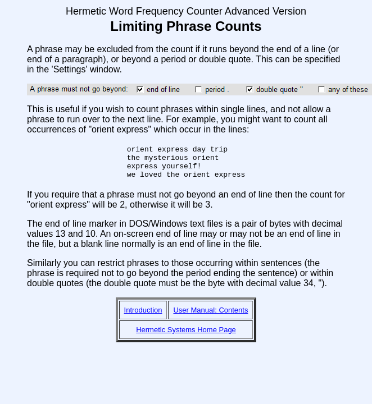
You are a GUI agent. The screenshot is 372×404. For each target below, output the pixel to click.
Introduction (143, 317)
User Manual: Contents (210, 317)
